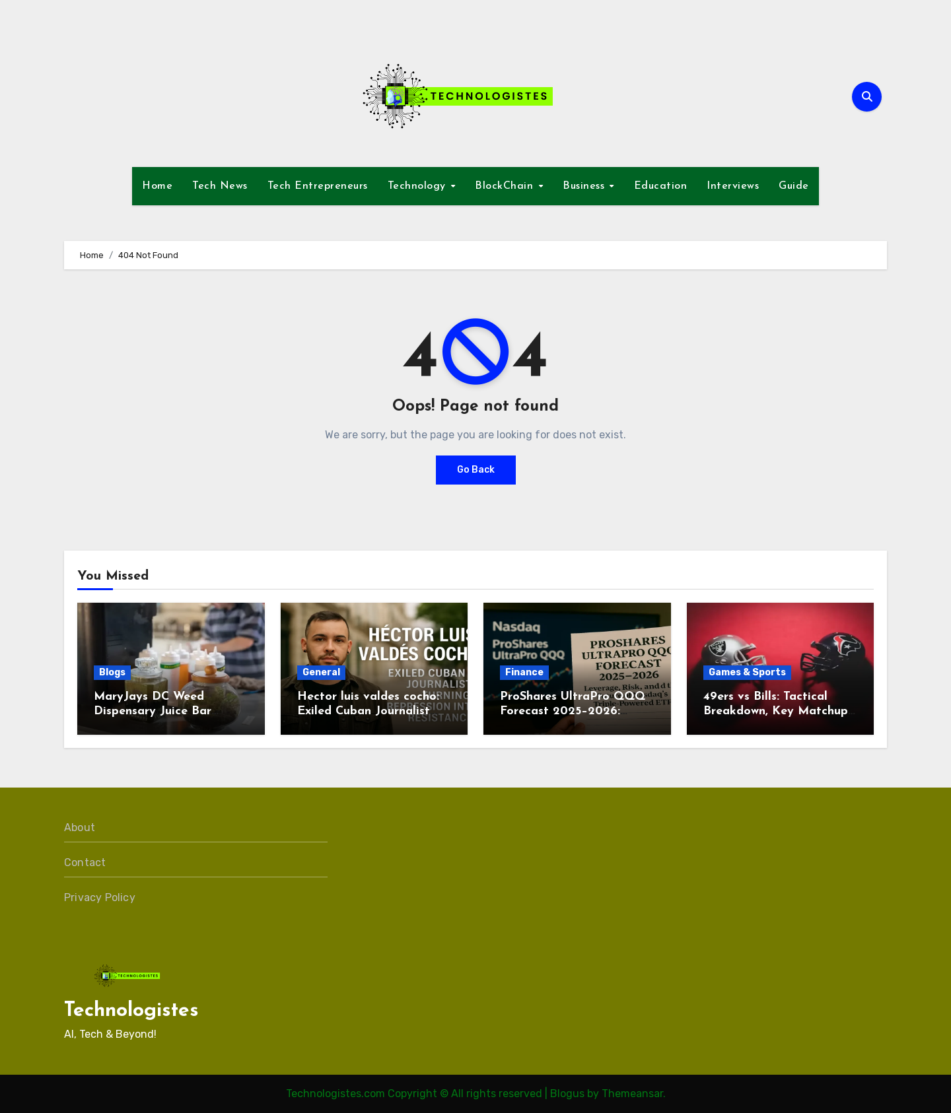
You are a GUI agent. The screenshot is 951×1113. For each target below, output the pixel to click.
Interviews (733, 186)
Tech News (220, 186)
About (79, 827)
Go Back (476, 469)
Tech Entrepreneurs (317, 186)
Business (585, 186)
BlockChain (506, 186)
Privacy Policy (99, 897)
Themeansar (632, 1093)
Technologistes (131, 1011)
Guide (794, 186)
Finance (524, 672)
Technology (419, 186)
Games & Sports (747, 672)
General (321, 672)
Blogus (567, 1093)
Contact (85, 862)
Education (660, 186)
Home (157, 186)
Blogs (112, 672)
